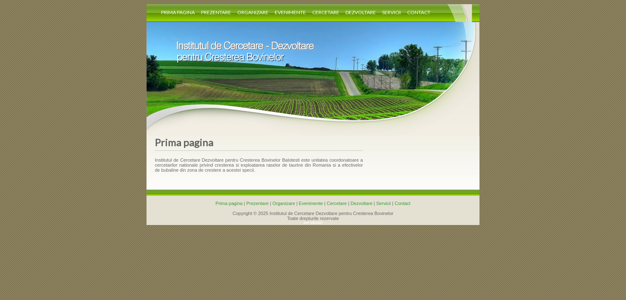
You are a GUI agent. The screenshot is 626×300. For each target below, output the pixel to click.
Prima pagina (178, 12)
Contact (418, 12)
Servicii (391, 12)
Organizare (252, 12)
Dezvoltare (360, 12)
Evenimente (290, 12)
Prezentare (216, 12)
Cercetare (325, 12)
